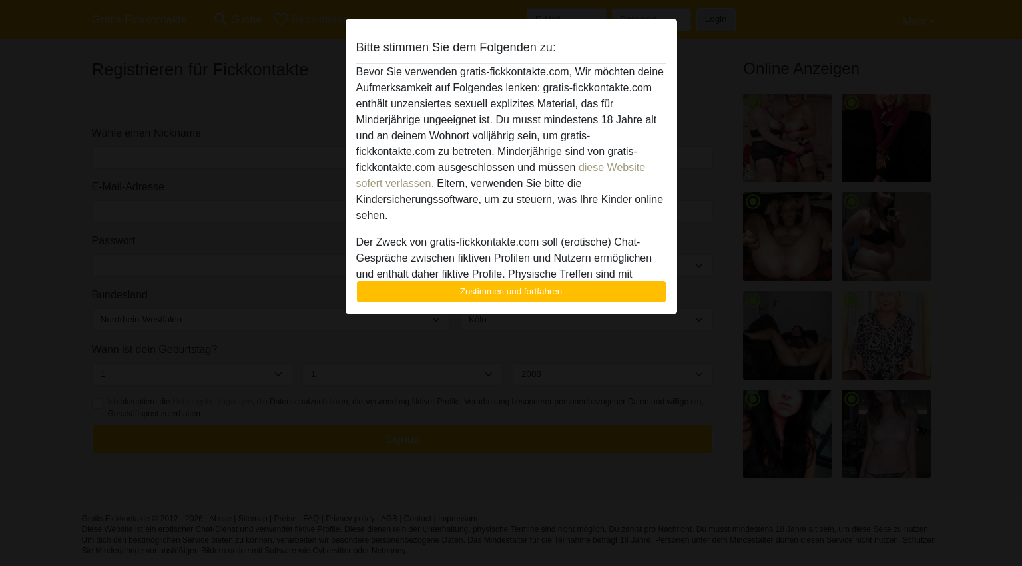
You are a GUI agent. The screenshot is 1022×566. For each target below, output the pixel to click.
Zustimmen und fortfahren (511, 291)
